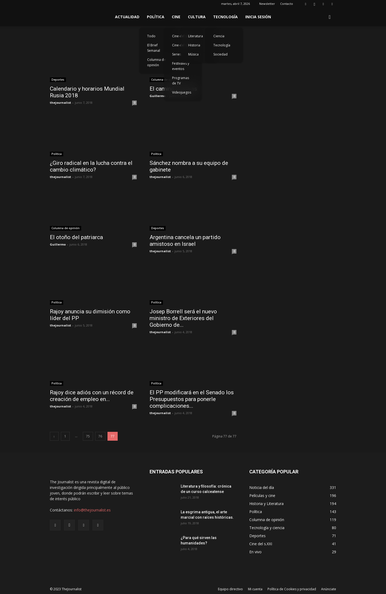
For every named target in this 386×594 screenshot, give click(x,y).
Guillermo (157, 96)
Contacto (286, 4)
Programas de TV (180, 81)
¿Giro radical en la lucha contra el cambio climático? (91, 166)
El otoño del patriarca (76, 237)
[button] (329, 17)
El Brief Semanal (153, 48)
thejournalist (60, 103)
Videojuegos (181, 92)
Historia (194, 45)
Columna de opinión (156, 62)
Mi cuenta (255, 589)
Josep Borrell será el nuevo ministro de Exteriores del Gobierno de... (183, 318)
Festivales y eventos (180, 66)
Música (193, 54)
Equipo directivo (230, 589)
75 (88, 436)
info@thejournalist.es (92, 510)
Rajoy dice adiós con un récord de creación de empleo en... (91, 395)
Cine (176, 16)
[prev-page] (54, 436)
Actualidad (127, 16)
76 (100, 436)
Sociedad (220, 54)
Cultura (197, 16)
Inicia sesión (258, 16)
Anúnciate (328, 589)
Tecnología (225, 16)
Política (155, 16)
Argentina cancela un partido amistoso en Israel (185, 240)
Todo (151, 36)
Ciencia (218, 36)
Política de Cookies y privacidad (292, 589)
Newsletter (267, 4)
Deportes (57, 79)
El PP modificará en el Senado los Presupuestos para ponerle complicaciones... (192, 399)
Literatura (195, 36)
